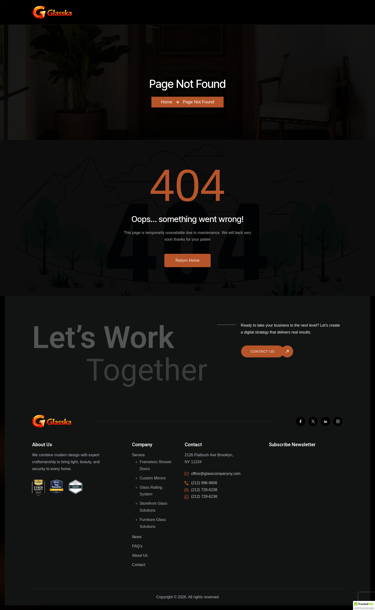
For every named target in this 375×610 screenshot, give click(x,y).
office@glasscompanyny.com (216, 474)
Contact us (263, 351)
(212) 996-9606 (204, 483)
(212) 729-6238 (204, 496)
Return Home (188, 260)
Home (166, 102)
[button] (364, 605)
